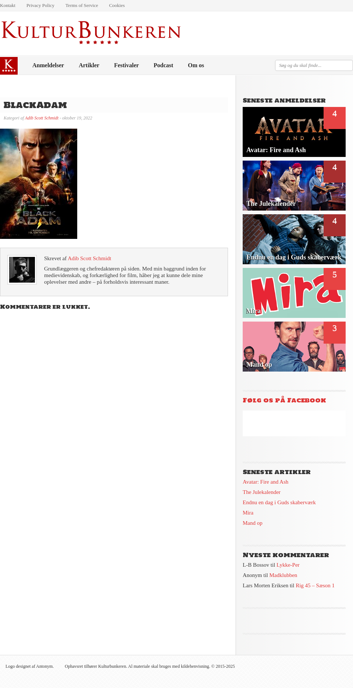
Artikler (89, 65)
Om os (196, 65)
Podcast (163, 65)
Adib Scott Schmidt (41, 118)
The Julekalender (262, 492)
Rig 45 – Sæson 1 (315, 585)
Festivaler (126, 65)
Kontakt (7, 5)
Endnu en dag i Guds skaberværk (279, 502)
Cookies (117, 5)
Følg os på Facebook (284, 400)
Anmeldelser (48, 65)
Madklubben (283, 575)
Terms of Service (81, 5)
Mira (248, 513)
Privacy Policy (40, 5)
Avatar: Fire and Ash (265, 482)
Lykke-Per (288, 565)
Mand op (253, 523)
